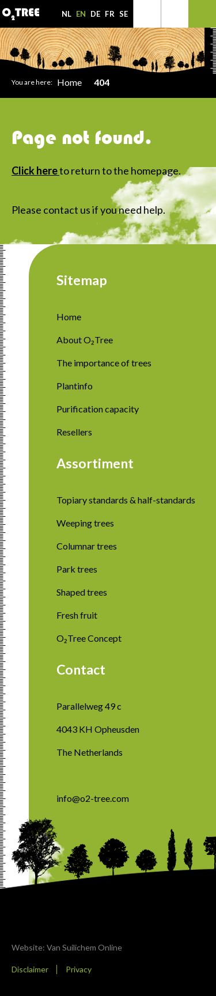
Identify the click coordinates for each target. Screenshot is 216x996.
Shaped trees (81, 591)
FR (109, 13)
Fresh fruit (76, 614)
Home (69, 82)
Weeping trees (85, 522)
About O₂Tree (84, 339)
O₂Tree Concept (89, 638)
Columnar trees (86, 545)
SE (123, 13)
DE (95, 13)
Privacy (79, 969)
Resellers (74, 431)
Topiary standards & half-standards (125, 499)
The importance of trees (103, 362)
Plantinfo (74, 385)
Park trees (76, 568)
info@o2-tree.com (92, 798)
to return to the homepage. (96, 170)
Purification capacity (97, 408)
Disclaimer (30, 969)
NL (66, 13)
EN (81, 13)
